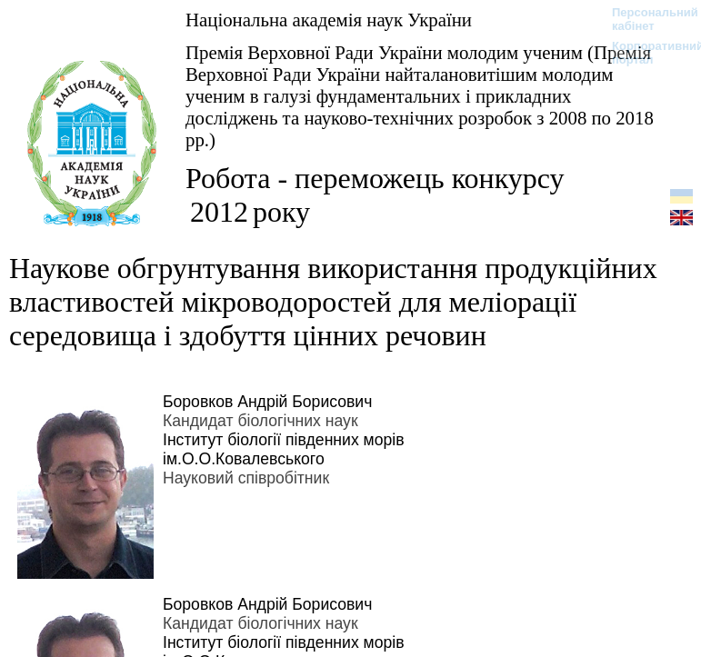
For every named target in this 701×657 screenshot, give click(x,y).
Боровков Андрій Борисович (267, 402)
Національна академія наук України (328, 19)
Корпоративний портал (646, 52)
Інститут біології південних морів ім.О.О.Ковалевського (284, 449)
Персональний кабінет (646, 19)
